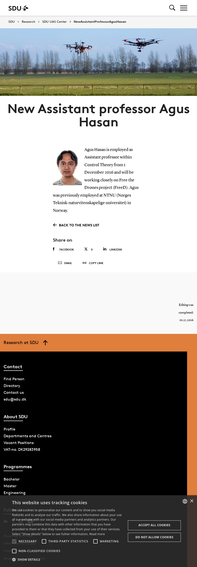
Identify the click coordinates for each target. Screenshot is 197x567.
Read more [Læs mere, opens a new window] (97, 534)
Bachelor (12, 479)
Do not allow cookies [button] (154, 537)
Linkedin (112, 249)
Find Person (14, 379)
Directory (12, 385)
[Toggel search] (172, 8)
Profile (9, 429)
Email (65, 263)
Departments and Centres (27, 436)
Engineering (15, 492)
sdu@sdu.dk (15, 399)
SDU (11, 21)
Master (10, 486)
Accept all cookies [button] (154, 525)
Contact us (14, 392)
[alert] (98, 531)
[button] (14, 541)
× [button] (191, 501)
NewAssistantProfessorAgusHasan (100, 21)
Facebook (63, 249)
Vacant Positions (19, 442)
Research (28, 21)
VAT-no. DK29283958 (22, 449)
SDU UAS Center (54, 21)
